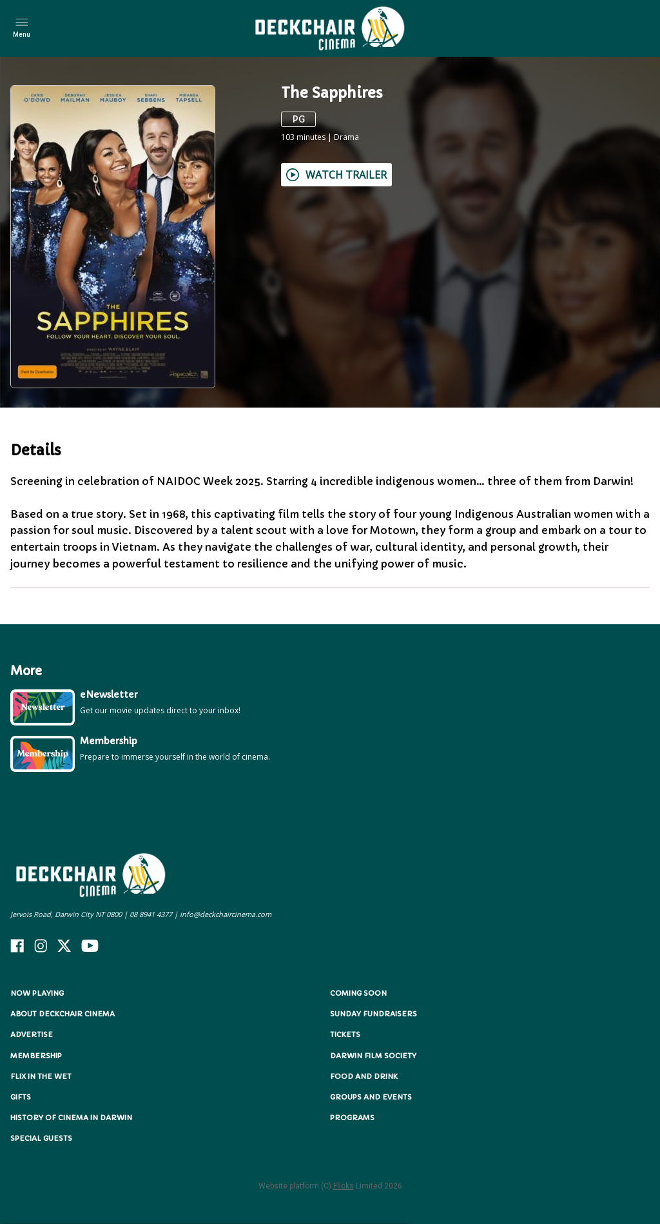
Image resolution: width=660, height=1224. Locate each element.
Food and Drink (364, 1076)
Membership (36, 1055)
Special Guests (41, 1138)
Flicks (343, 1185)
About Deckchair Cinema (62, 1013)
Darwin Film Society (373, 1055)
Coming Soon (358, 993)
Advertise (31, 1034)
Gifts (20, 1096)
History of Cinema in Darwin (71, 1117)
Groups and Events (371, 1096)
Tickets (345, 1034)
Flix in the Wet (41, 1076)
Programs (352, 1117)
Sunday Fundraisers (373, 1013)
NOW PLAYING (37, 993)
